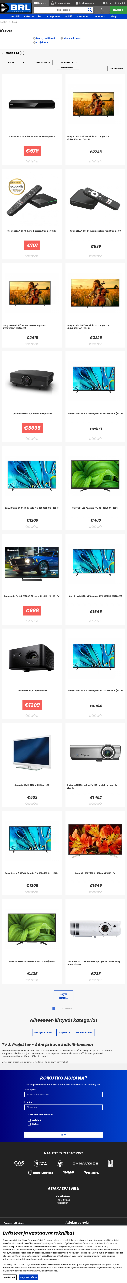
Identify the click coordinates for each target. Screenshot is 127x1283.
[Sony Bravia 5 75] (32, 329)
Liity (63, 1134)
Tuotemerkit (99, 16)
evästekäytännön (113, 1267)
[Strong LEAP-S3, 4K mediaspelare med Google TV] (95, 235)
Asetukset (9, 1277)
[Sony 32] (95, 512)
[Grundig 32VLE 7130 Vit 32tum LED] (32, 789)
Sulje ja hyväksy (28, 1277)
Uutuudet (82, 16)
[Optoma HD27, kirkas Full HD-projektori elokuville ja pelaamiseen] (95, 965)
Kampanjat (53, 16)
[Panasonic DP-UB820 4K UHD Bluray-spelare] (32, 140)
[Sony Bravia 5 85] (95, 329)
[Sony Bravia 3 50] (32, 512)
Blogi (113, 16)
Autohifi (15, 16)
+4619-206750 (63, 1200)
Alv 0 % (121, 3)
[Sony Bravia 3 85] (95, 417)
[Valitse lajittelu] (116, 68)
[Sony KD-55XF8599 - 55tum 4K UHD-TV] (95, 877)
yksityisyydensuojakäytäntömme (102, 1264)
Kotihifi (68, 16)
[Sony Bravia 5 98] (95, 140)
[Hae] (63, 10)
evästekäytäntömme (82, 1243)
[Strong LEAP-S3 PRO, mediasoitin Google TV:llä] (32, 235)
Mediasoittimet (72, 38)
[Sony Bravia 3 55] (32, 877)
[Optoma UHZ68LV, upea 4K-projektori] (32, 417)
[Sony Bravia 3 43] (95, 694)
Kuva (14, 22)
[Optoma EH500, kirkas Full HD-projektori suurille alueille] (95, 789)
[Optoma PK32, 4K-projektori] (32, 694)
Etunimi (28, 1102)
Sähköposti (30, 1089)
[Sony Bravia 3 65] (95, 600)
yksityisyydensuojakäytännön (20, 1270)
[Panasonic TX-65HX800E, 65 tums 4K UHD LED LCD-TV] (32, 600)
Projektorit (42, 42)
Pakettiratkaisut (33, 16)
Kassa (118, 10)
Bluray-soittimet (45, 38)
